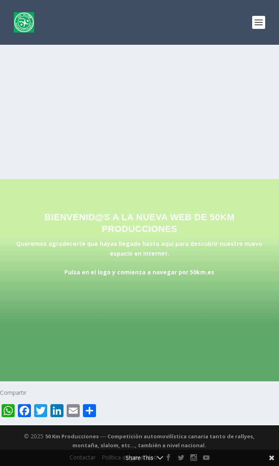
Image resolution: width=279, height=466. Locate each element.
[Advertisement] (139, 106)
